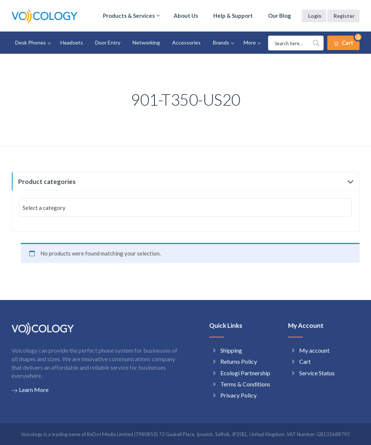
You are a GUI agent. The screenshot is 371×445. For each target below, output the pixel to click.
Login (314, 16)
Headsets (71, 42)
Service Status (317, 372)
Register (344, 16)
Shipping (231, 350)
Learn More (30, 389)
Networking (146, 42)
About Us (186, 15)
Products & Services (129, 15)
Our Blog (279, 15)
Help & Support (233, 15)
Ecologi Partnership (245, 372)
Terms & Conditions (245, 384)
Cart (305, 361)
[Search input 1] (297, 43)
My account (314, 350)
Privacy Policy (238, 395)
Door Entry (107, 42)
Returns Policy (238, 361)
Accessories (186, 42)
